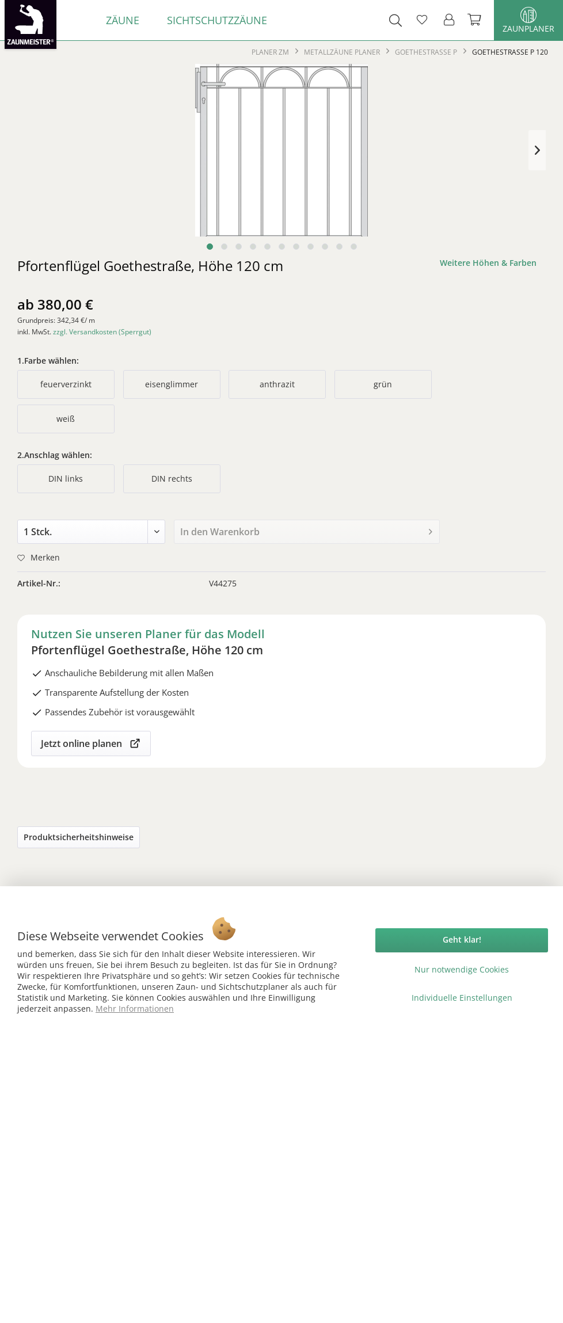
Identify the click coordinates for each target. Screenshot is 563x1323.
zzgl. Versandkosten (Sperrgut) (102, 332)
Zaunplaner (528, 20)
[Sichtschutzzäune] (217, 20)
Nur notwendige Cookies (461, 969)
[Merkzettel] (421, 20)
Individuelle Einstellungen (462, 997)
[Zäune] (122, 20)
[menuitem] (122, 20)
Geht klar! (462, 939)
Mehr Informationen (135, 1008)
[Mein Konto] (449, 20)
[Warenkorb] (475, 20)
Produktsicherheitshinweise (79, 837)
